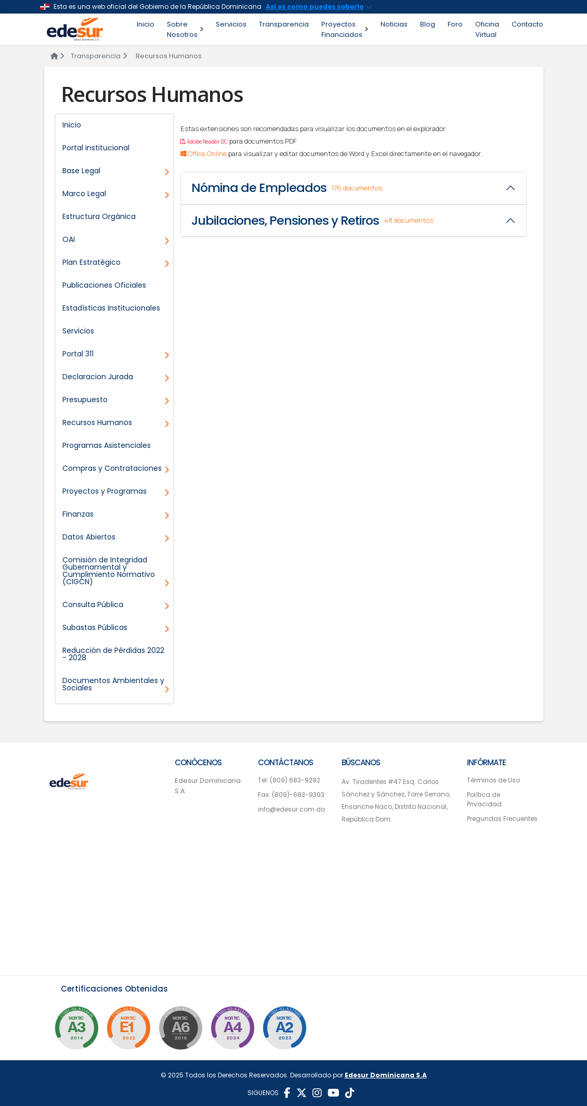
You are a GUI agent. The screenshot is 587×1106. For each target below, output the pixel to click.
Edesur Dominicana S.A (208, 786)
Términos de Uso (493, 780)
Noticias (394, 24)
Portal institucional (95, 148)
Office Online (204, 153)
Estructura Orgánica (99, 216)
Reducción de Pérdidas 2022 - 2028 (113, 654)
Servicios (231, 24)
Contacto (527, 24)
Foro (455, 24)
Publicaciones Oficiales (104, 285)
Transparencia (284, 24)
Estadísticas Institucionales (111, 308)
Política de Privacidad (484, 799)
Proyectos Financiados (344, 29)
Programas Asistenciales (106, 445)
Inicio (145, 24)
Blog (427, 24)
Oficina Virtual (487, 29)
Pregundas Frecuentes (502, 818)
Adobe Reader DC (204, 141)
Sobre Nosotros (185, 29)
